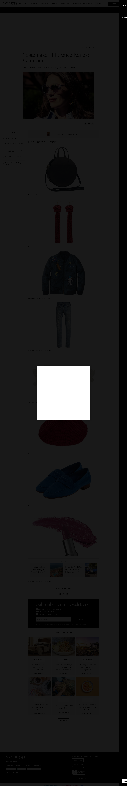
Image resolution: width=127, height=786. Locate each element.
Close (120, 5)
